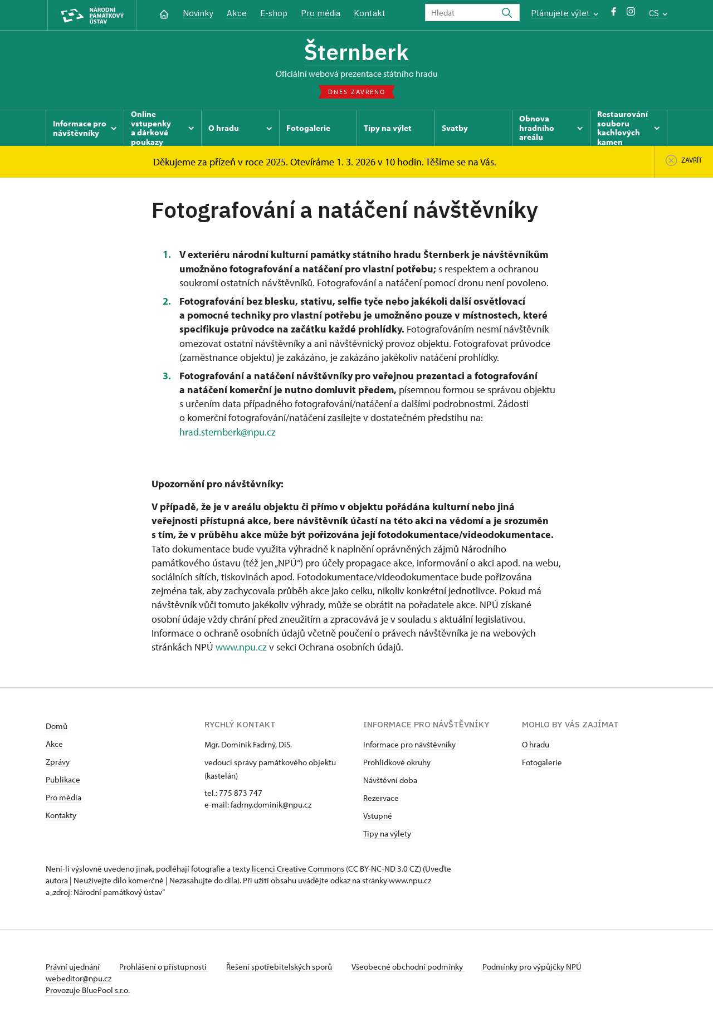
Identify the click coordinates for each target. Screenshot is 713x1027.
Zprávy (58, 761)
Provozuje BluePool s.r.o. (88, 990)
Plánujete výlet (564, 13)
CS (658, 13)
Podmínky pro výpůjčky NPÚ (532, 966)
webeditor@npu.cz (78, 978)
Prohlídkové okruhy (397, 762)
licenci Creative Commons (298, 868)
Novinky (198, 13)
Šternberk (356, 51)
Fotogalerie (542, 762)
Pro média (320, 13)
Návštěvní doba (390, 780)
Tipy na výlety (387, 833)
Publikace (63, 779)
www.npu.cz (241, 646)
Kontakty (61, 815)
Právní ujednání (73, 966)
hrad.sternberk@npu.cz (227, 432)
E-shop (273, 13)
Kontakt (369, 13)
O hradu (535, 744)
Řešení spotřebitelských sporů (280, 966)
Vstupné (377, 815)
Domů (56, 726)
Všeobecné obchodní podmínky (408, 966)
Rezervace (381, 798)
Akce (237, 13)
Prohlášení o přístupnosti (163, 966)
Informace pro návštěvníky (409, 744)
